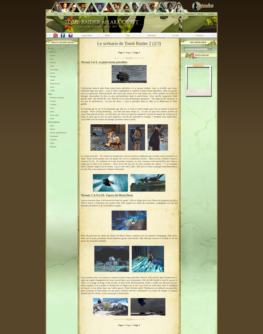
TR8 (126, 14)
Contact (200, 35)
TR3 (73, 14)
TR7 (108, 14)
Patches (52, 129)
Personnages (54, 69)
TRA (117, 14)
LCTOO (170, 14)
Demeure (53, 76)
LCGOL (161, 14)
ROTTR (143, 14)
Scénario (53, 62)
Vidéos (52, 143)
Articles (52, 55)
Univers (52, 73)
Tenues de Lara (55, 84)
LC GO (178, 14)
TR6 (99, 14)
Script (52, 66)
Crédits (52, 91)
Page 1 (121, 52)
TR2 (64, 14)
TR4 (82, 14)
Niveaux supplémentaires (58, 133)
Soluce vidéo (54, 115)
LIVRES (211, 14)
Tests (51, 59)
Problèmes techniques (57, 98)
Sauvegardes (54, 136)
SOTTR (152, 14)
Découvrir (53, 52)
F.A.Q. (52, 108)
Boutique (152, 35)
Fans (128, 35)
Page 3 (137, 52)
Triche (52, 119)
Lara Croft (87, 35)
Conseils (53, 101)
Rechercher (198, 42)
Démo (52, 126)
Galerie (52, 80)
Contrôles (53, 105)
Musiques (53, 147)
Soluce (52, 112)
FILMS (200, 14)
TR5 (91, 14)
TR (135, 14)
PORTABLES (189, 14)
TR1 (56, 14)
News (107, 35)
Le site (176, 35)
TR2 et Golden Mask (62, 42)
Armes (52, 87)
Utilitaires (53, 140)
